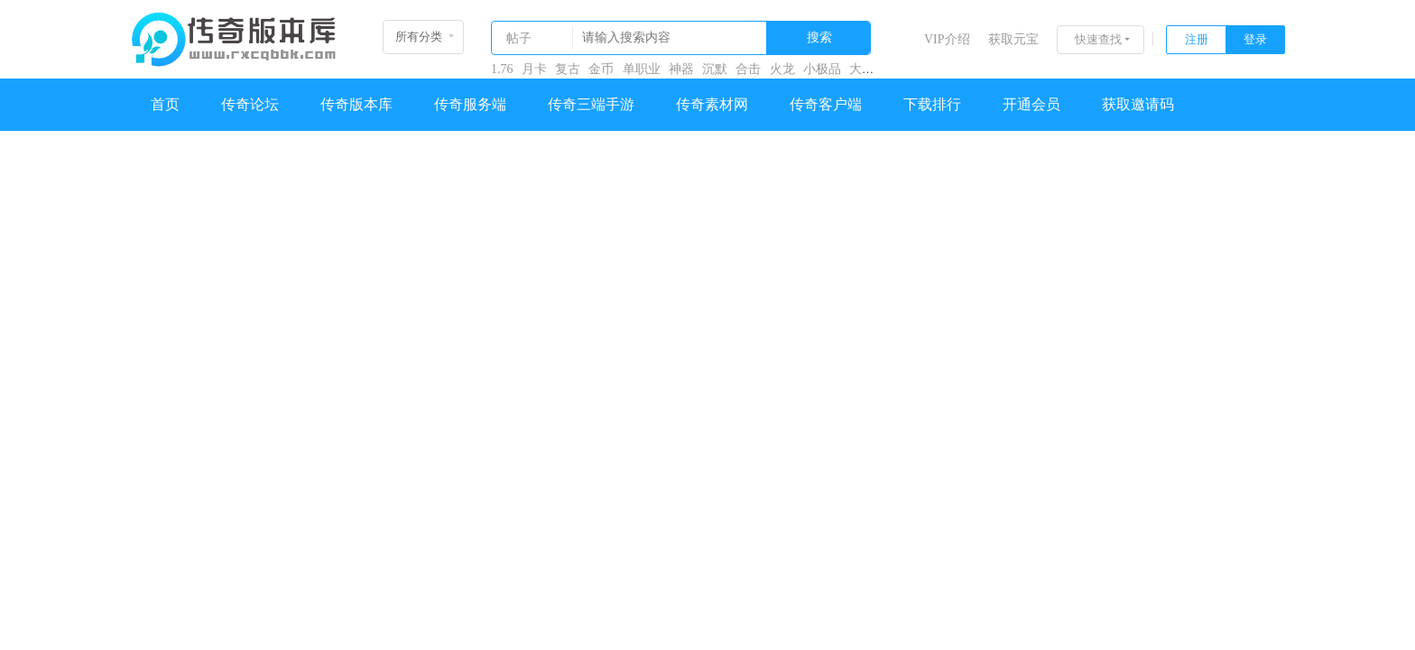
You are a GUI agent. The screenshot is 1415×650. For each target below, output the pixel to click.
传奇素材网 (712, 104)
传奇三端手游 (591, 104)
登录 (1255, 39)
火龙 (782, 69)
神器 (681, 69)
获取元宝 (1013, 39)
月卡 (534, 69)
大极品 (868, 69)
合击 (748, 69)
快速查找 (1098, 39)
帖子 (519, 38)
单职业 (642, 69)
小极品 (822, 69)
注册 (1196, 39)
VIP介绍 (947, 39)
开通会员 (1031, 104)
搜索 (819, 37)
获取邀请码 (1138, 104)
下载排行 (932, 104)
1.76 (502, 69)
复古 (567, 69)
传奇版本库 (356, 104)
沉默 (714, 69)
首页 (165, 104)
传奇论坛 (250, 104)
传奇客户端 (826, 104)
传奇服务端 (470, 104)
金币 (601, 69)
